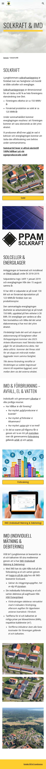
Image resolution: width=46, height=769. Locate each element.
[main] (23, 26)
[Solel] (23, 198)
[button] (3, 3)
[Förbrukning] (23, 482)
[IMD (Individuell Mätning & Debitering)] (23, 523)
